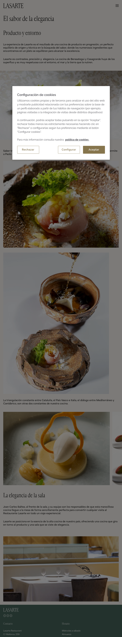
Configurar (69, 149)
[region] (61, 123)
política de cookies (77, 139)
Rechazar (28, 149)
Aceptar (94, 149)
